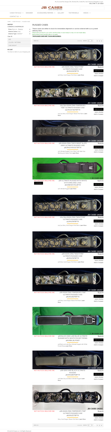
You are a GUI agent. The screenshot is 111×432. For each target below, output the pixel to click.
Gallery (61, 13)
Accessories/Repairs (45, 13)
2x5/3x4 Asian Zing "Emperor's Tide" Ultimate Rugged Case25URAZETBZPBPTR (72, 108)
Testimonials (74, 13)
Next (101, 41)
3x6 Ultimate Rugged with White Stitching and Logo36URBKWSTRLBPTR (73, 183)
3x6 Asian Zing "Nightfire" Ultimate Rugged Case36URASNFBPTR (73, 69)
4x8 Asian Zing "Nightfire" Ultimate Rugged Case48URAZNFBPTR (73, 256)
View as (36, 40)
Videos (85, 13)
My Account (58, 1)
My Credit (79, 1)
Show (85, 40)
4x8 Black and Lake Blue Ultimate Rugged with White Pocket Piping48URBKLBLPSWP (72, 338)
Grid (43, 41)
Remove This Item (30, 29)
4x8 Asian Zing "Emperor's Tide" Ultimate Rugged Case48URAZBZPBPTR (72, 295)
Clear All (10, 36)
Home (9, 21)
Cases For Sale (15, 13)
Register (96, 1)
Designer (29, 13)
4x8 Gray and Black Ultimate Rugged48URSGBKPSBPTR (72, 373)
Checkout (90, 1)
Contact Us (14, 16)
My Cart (85, 1)
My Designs (65, 1)
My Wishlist (73, 1)
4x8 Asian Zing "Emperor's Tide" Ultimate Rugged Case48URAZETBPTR (72, 413)
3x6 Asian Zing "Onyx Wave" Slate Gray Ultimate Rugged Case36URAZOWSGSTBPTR (73, 145)
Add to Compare (98, 75)
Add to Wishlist (99, 73)
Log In (101, 1)
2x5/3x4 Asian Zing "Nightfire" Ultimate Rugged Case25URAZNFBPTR (72, 219)
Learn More (81, 75)
